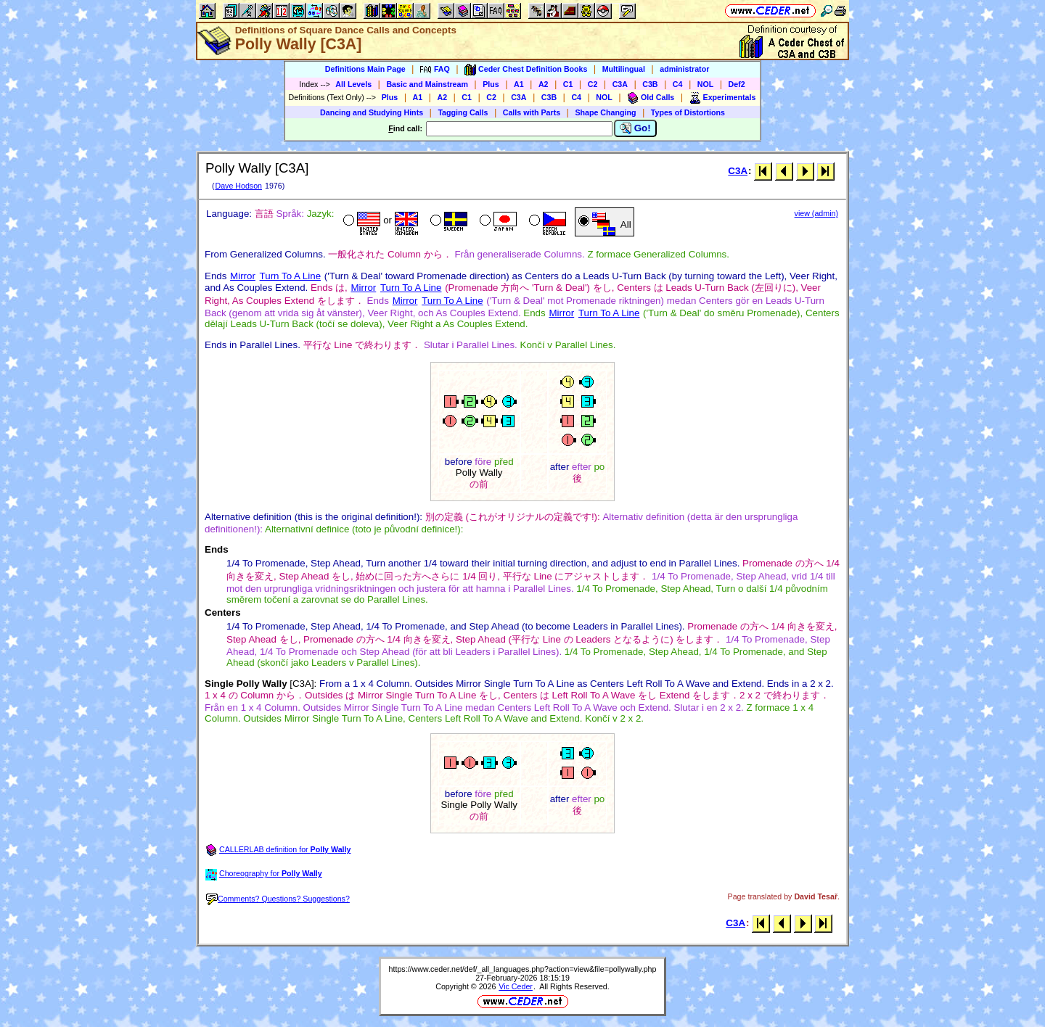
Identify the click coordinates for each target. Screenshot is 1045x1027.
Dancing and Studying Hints (371, 112)
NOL (705, 84)
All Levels (353, 84)
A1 (519, 84)
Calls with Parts (531, 112)
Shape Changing (605, 112)
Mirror (242, 276)
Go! (635, 128)
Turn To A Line (290, 276)
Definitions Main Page (365, 69)
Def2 (737, 84)
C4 (678, 84)
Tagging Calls (463, 112)
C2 (593, 84)
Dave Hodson (238, 185)
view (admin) (816, 213)
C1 (568, 84)
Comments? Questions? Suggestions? (278, 898)
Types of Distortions (688, 112)
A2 (543, 84)
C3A (620, 84)
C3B (649, 84)
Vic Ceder (516, 986)
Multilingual (623, 69)
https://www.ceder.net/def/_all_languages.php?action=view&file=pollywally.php (523, 969)
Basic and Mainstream (427, 84)
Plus (491, 84)
